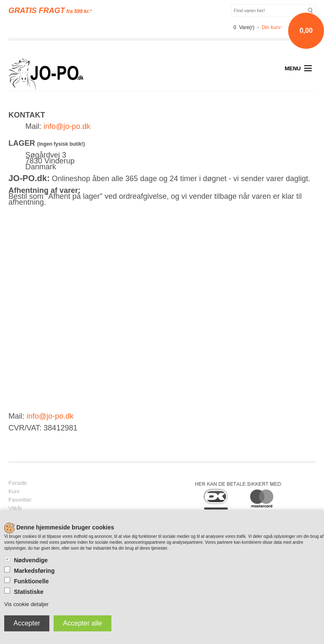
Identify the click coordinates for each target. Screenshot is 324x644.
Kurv (14, 491)
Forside (17, 483)
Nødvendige (31, 560)
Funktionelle (31, 581)
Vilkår (15, 508)
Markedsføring (34, 570)
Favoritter (20, 500)
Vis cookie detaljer (26, 604)
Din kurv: (271, 27)
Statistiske (28, 591)
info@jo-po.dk (66, 126)
